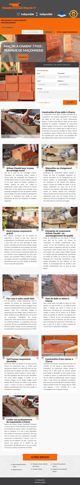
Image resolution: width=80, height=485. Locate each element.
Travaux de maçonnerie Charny (59, 465)
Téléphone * (61, 81)
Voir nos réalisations (7, 27)
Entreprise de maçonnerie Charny (60, 470)
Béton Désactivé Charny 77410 (19, 466)
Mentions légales (40, 482)
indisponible (27, 14)
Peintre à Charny (17, 470)
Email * (39, 81)
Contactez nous (23, 57)
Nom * (39, 73)
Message (39, 89)
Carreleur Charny (37, 469)
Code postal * (61, 73)
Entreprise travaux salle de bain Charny (40, 465)
